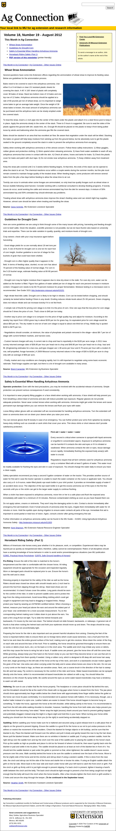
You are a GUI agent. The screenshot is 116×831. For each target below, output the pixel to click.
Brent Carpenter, (18, 369)
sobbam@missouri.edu (18, 826)
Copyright (73, 824)
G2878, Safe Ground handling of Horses (52, 555)
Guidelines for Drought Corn (21, 48)
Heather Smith (17, 783)
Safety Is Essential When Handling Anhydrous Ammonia (33, 51)
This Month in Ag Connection (15, 65)
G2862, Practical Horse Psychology (18, 555)
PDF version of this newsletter (23, 57)
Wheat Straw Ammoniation (20, 45)
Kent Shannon (17, 528)
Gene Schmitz (17, 207)
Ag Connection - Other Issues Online (45, 65)
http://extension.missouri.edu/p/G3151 (47, 290)
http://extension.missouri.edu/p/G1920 (35, 522)
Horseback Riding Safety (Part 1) (23, 54)
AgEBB (87, 826)
